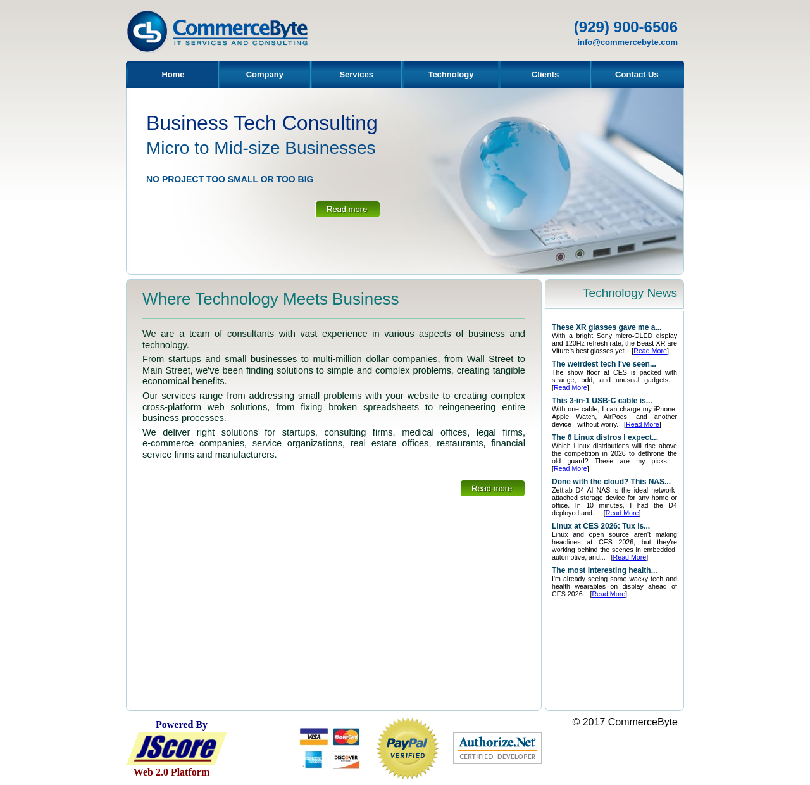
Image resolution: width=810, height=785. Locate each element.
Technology (450, 74)
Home (172, 74)
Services (356, 74)
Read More (650, 351)
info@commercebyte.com (627, 42)
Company (265, 74)
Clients (545, 74)
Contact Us (637, 74)
